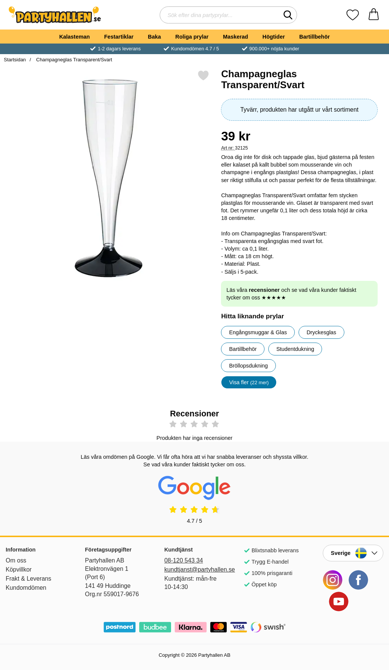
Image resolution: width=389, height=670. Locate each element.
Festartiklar (119, 37)
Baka (154, 37)
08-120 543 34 (183, 560)
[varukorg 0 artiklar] (373, 15)
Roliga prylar (192, 37)
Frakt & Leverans (28, 578)
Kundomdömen (26, 587)
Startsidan (15, 59)
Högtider (274, 37)
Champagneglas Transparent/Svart (73, 59)
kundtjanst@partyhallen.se (194, 569)
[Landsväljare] (353, 553)
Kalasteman (74, 37)
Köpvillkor (19, 569)
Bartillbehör (314, 37)
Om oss (16, 560)
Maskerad (235, 37)
